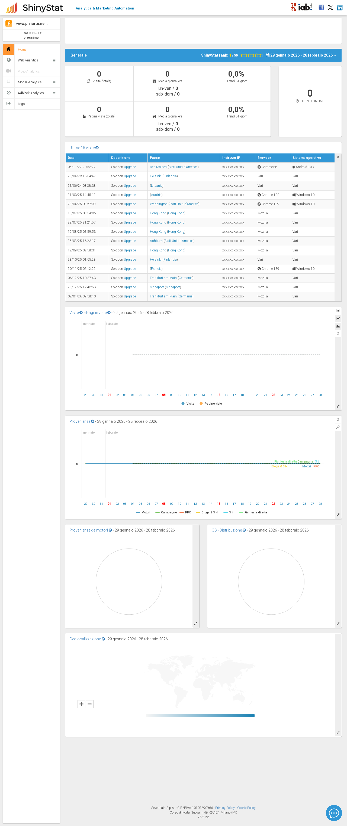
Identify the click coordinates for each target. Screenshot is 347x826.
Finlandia (170, 176)
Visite (76, 312)
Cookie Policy (246, 808)
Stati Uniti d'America (183, 167)
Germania (185, 278)
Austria (156, 195)
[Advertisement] (203, 30)
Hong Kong (158, 213)
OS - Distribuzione (229, 530)
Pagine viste (98, 312)
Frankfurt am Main (163, 278)
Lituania (156, 186)
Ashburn (156, 241)
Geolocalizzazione (87, 639)
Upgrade (130, 167)
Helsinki (156, 176)
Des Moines (158, 167)
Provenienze (81, 421)
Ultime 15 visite (84, 148)
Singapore (157, 287)
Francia (156, 269)
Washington (159, 204)
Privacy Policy (225, 808)
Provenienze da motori (90, 530)
